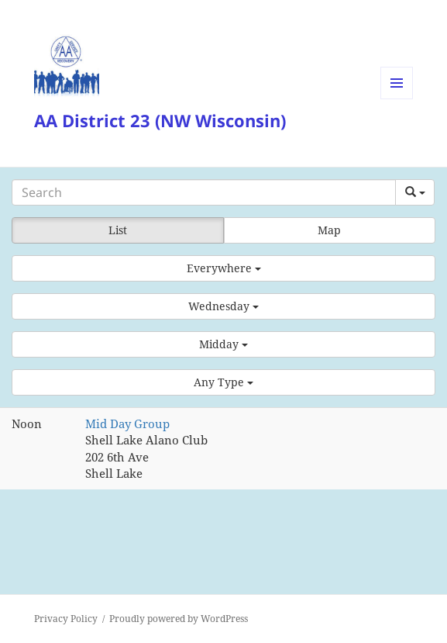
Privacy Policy (66, 618)
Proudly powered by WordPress (178, 618)
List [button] (117, 230)
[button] (223, 268)
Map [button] (329, 230)
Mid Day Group (127, 423)
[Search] (204, 192)
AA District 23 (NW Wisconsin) (160, 120)
